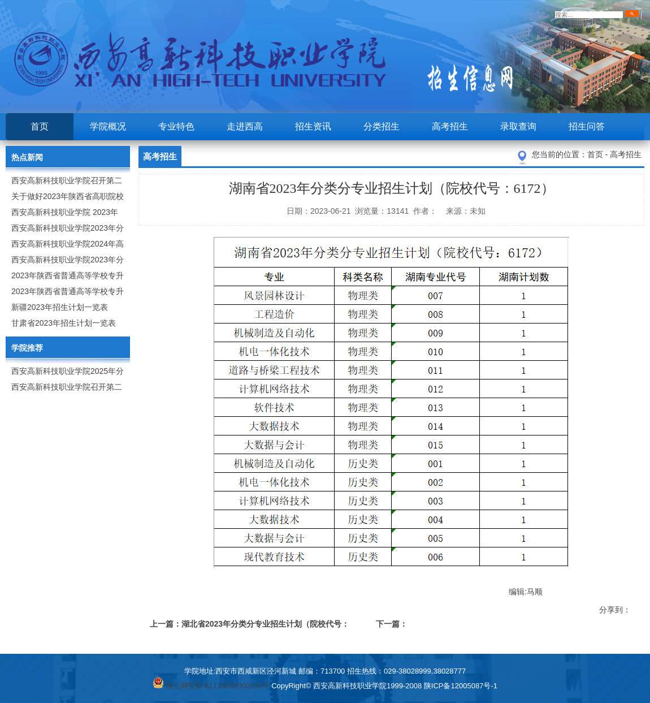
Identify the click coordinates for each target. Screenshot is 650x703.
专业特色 (176, 126)
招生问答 (587, 126)
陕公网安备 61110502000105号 (211, 686)
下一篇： (392, 623)
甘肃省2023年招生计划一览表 (63, 322)
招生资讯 (313, 126)
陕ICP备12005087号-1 (460, 686)
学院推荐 (27, 347)
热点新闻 (27, 157)
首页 (40, 126)
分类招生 (381, 126)
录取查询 (518, 126)
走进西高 (245, 126)
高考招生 (450, 126)
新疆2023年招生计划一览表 (59, 307)
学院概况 (108, 126)
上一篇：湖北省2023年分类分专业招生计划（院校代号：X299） (249, 625)
